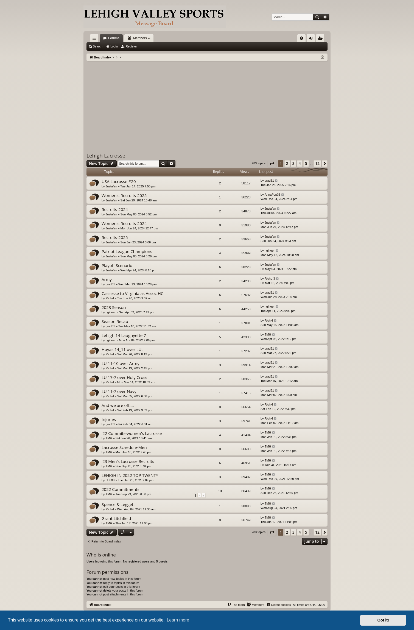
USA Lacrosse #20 (119, 181)
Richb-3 (270, 278)
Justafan (111, 186)
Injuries (109, 419)
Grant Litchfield (116, 518)
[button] (272, 163)
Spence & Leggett (118, 504)
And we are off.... (118, 405)
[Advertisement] (207, 102)
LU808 (110, 480)
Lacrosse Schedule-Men (124, 447)
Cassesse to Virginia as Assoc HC (132, 293)
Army (107, 279)
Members (140, 38)
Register (131, 46)
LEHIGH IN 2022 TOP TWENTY (130, 475)
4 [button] (300, 163)
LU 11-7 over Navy (119, 391)
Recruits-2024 (115, 209)
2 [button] (287, 163)
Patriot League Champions (127, 251)
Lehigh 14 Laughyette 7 (124, 335)
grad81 (269, 180)
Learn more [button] (178, 620)
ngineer (270, 250)
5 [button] (306, 163)
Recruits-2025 (115, 237)
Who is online (101, 555)
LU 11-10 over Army (120, 363)
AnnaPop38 (273, 194)
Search (97, 46)
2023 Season (114, 307)
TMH (268, 334)
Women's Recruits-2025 (124, 195)
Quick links (95, 39)
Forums (113, 38)
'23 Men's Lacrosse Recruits (128, 461)
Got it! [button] (383, 620)
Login (114, 46)
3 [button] (293, 163)
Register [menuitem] (321, 39)
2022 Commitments (120, 489)
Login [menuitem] (312, 39)
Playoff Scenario (117, 265)
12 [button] (317, 163)
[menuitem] (301, 38)
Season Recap (115, 321)
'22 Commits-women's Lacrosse (132, 433)
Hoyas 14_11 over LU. (122, 349)
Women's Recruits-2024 (124, 223)
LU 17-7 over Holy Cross (124, 377)
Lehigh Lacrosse (105, 155)
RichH (110, 298)
